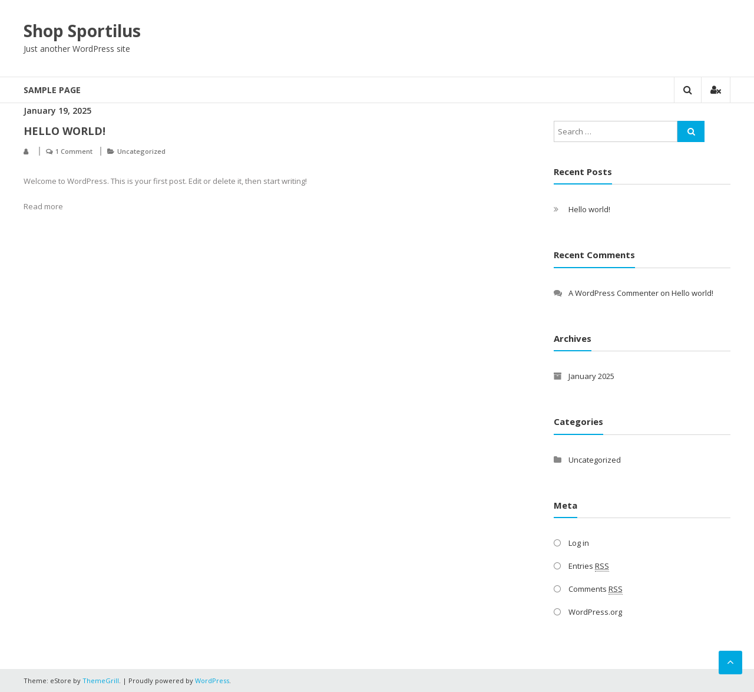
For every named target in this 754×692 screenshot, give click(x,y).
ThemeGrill (100, 680)
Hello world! (64, 131)
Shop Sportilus (82, 30)
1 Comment (73, 151)
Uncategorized (141, 151)
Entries (588, 566)
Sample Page (52, 89)
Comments (595, 589)
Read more (43, 206)
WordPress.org (595, 612)
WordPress (212, 680)
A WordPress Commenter (613, 293)
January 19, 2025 (57, 110)
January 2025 (591, 376)
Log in (578, 543)
